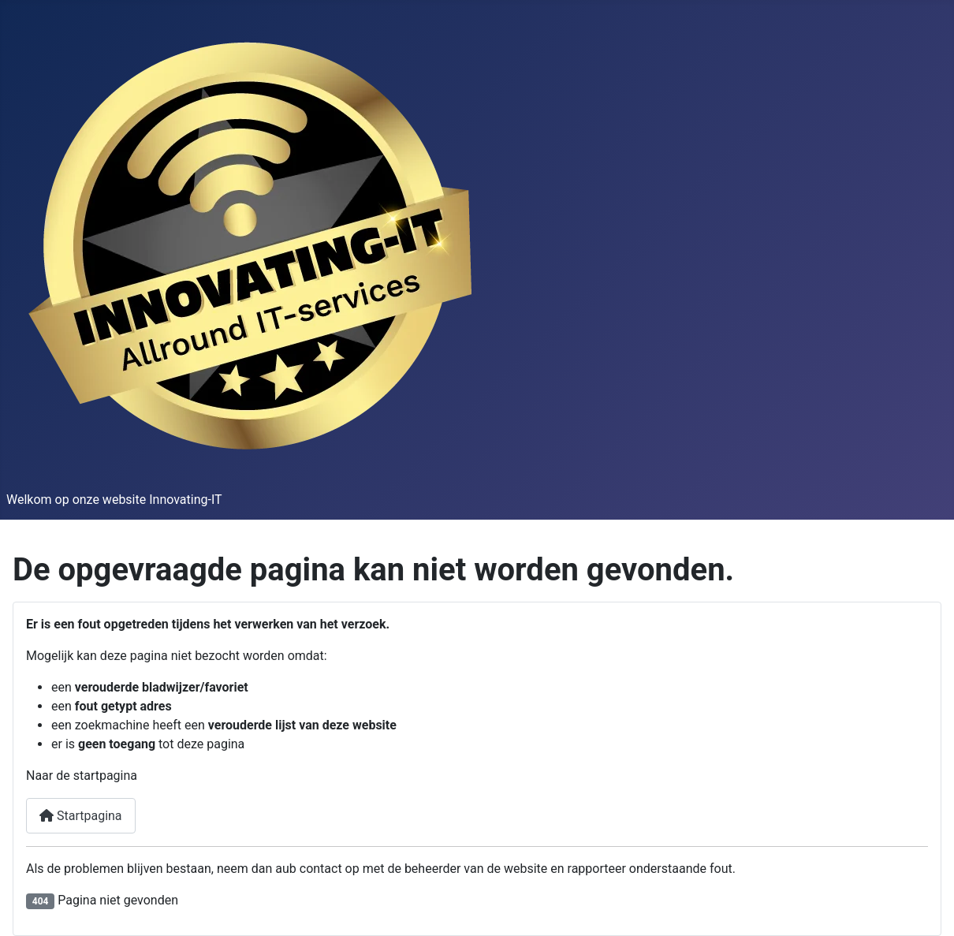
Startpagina (80, 815)
